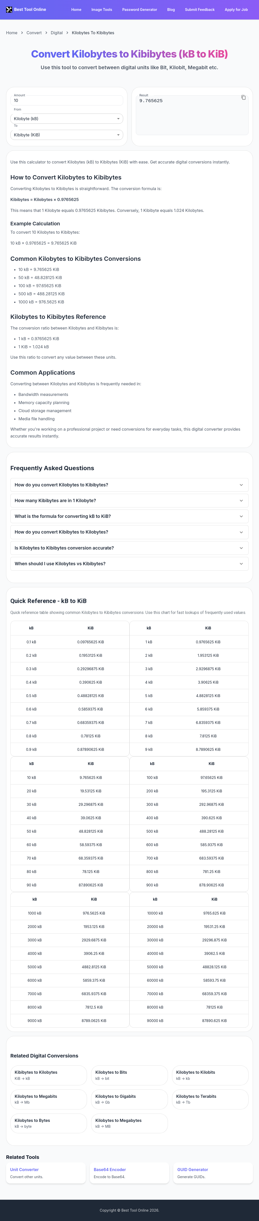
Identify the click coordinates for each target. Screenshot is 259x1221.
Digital (57, 32)
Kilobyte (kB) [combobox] (26, 118)
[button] (129, 484)
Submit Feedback (200, 9)
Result (143, 95)
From (17, 109)
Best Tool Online (30, 9)
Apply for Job (236, 9)
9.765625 (192, 115)
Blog (171, 9)
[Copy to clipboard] (243, 97)
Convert (34, 32)
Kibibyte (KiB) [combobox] (27, 134)
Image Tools (102, 9)
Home (76, 9)
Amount (19, 95)
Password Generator (139, 9)
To (15, 125)
